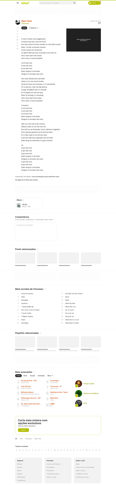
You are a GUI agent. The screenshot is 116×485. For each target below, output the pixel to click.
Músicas (19, 464)
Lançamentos (21, 480)
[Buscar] (74, 3)
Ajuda (77, 464)
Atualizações (21, 477)
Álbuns (19, 470)
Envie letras (50, 470)
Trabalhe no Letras (82, 474)
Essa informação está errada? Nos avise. (46, 176)
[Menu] (17, 3)
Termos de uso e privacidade (85, 467)
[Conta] (99, 3)
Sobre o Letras (80, 470)
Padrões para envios (82, 477)
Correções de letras (53, 474)
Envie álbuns (50, 467)
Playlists (19, 474)
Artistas (19, 467)
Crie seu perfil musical (53, 464)
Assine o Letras (51, 477)
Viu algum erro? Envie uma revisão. (26, 180)
